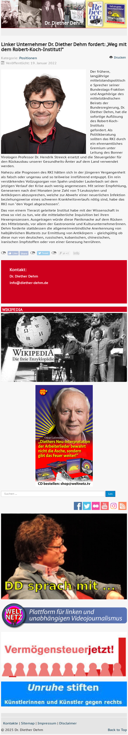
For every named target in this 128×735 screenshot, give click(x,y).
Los (110, 494)
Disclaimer (68, 723)
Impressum (47, 723)
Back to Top (117, 730)
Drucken (120, 57)
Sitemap (28, 723)
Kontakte (10, 723)
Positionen (28, 58)
